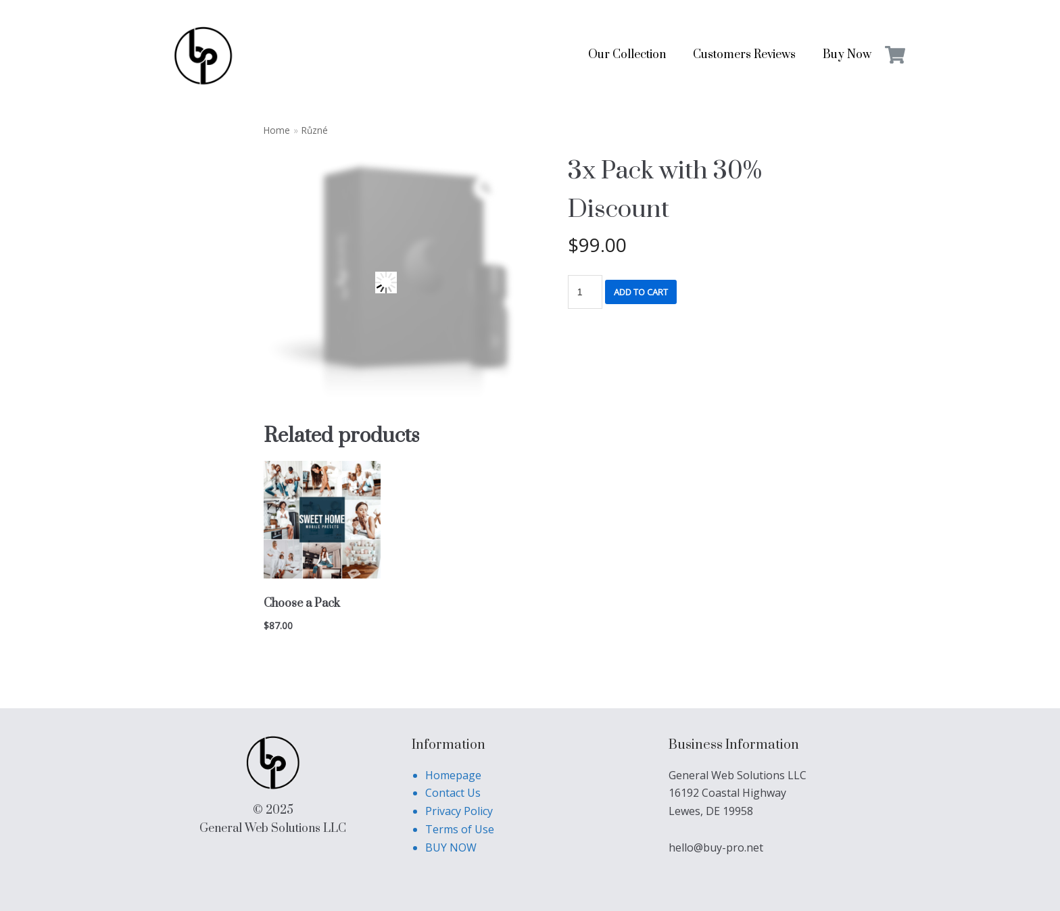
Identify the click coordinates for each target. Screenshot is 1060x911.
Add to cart (641, 292)
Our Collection (627, 54)
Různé (315, 130)
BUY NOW (451, 847)
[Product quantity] (585, 292)
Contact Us (453, 792)
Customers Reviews (744, 54)
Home (277, 130)
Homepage (453, 775)
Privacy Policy (459, 811)
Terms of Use (459, 829)
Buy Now (847, 54)
